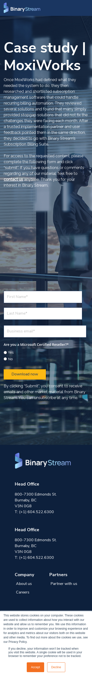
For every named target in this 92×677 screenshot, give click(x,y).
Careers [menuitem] (22, 592)
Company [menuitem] (24, 575)
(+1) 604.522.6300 (36, 512)
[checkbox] (45, 355)
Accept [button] (35, 667)
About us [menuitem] (24, 584)
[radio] (45, 352)
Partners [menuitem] (58, 575)
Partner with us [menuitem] (64, 584)
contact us (13, 179)
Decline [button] (56, 667)
